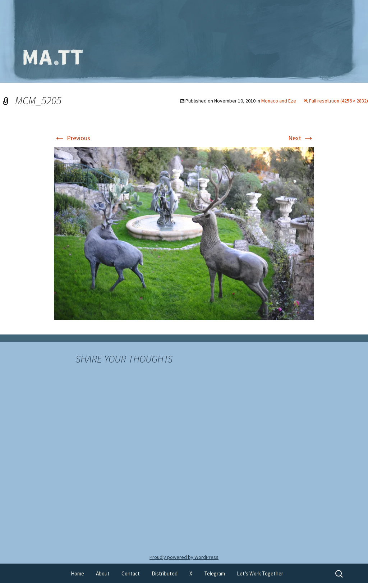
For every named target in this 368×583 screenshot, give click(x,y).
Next (301, 138)
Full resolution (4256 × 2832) (338, 100)
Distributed (165, 573)
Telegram (214, 573)
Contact (130, 573)
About (103, 573)
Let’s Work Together (260, 573)
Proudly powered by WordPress (184, 557)
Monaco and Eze (278, 100)
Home (77, 573)
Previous (72, 138)
